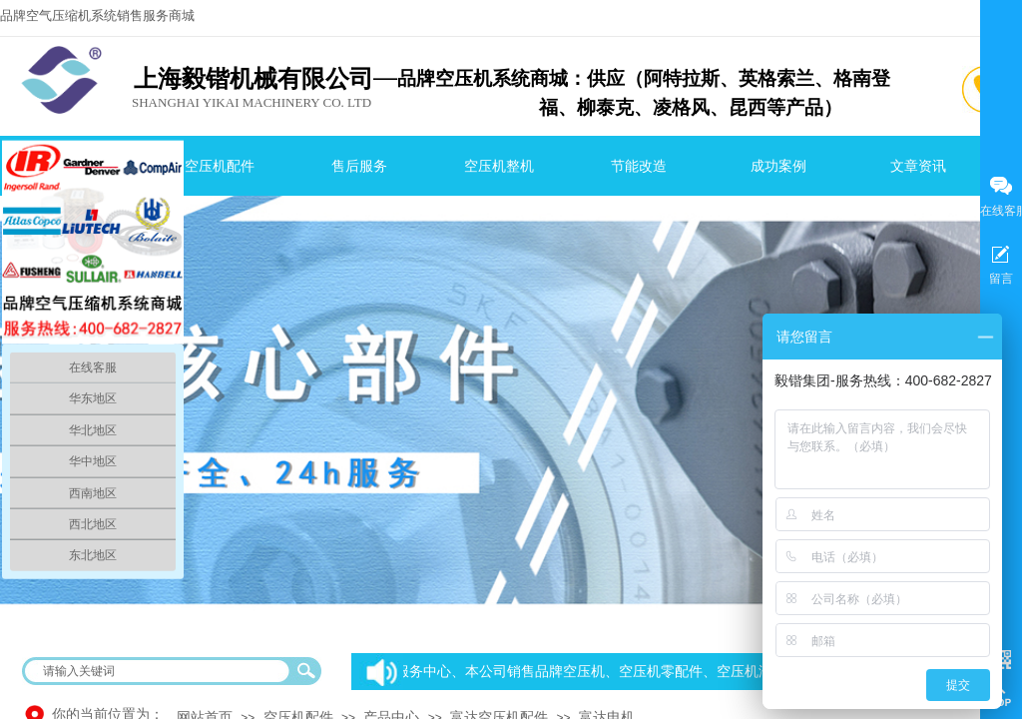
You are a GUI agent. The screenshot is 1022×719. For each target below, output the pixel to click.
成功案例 (778, 166)
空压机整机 (499, 166)
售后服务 (359, 166)
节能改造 (639, 166)
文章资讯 (918, 166)
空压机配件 (220, 166)
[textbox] (158, 671)
